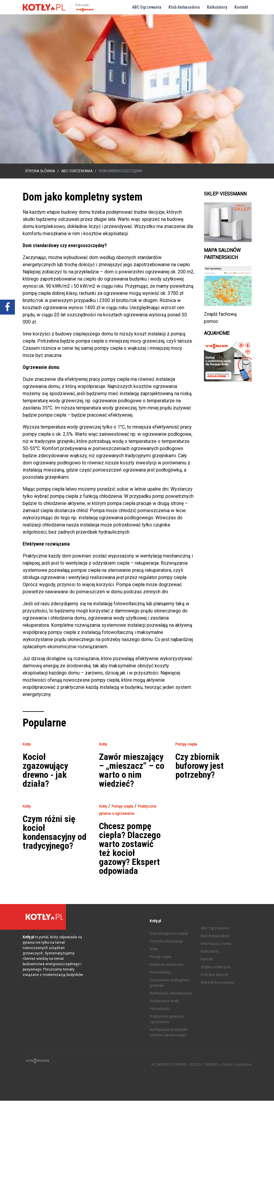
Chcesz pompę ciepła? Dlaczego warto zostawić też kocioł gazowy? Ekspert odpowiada (130, 848)
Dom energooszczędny (169, 933)
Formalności (160, 1009)
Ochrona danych (214, 975)
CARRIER (211, 1065)
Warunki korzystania (217, 982)
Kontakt (241, 7)
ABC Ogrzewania (146, 7)
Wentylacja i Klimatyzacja (171, 993)
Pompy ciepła (160, 957)
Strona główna (40, 171)
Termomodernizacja (166, 941)
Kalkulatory (217, 7)
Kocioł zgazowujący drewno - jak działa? (45, 770)
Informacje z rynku (216, 944)
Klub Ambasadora (184, 7)
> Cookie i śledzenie (235, 1065)
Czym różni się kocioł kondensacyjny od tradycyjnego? (54, 832)
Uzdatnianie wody (164, 1001)
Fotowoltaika (160, 972)
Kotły (154, 949)
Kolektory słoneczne (166, 965)
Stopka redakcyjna (216, 967)
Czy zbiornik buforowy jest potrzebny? (199, 765)
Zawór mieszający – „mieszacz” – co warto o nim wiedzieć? (131, 770)
